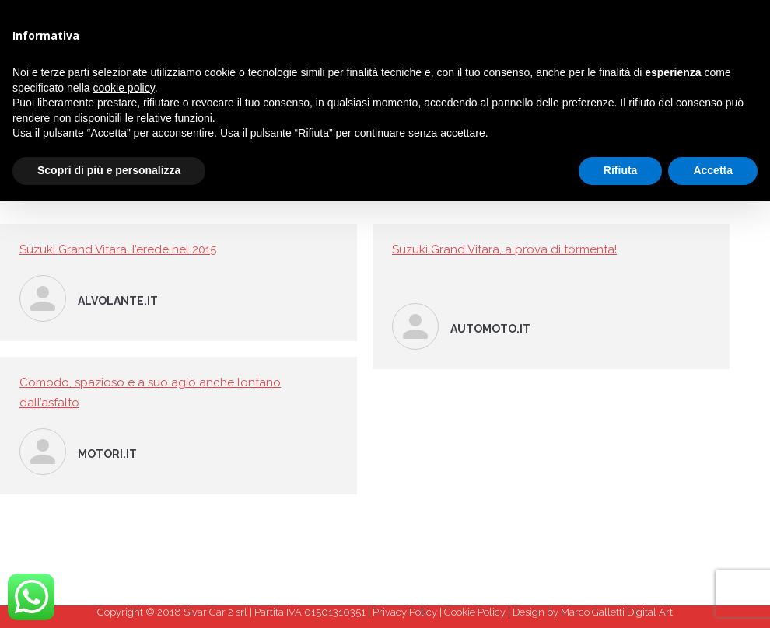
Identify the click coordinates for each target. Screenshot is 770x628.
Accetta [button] (713, 170)
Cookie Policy (475, 612)
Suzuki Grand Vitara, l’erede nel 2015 (117, 249)
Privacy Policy (405, 612)
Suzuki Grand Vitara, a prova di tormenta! (504, 249)
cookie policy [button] (124, 88)
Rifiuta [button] (621, 170)
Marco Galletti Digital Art (617, 612)
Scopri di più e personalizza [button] (108, 170)
